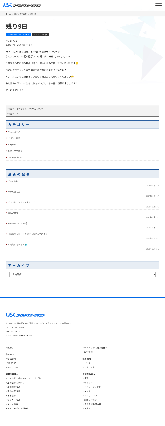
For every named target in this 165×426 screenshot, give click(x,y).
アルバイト (90, 367)
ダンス (88, 391)
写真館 (88, 408)
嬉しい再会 (13, 212)
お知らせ (12, 144)
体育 (86, 378)
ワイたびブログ (15, 157)
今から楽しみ (14, 191)
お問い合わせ (91, 399)
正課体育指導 (14, 386)
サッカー (89, 382)
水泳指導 (12, 395)
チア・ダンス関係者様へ (96, 347)
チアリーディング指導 (18, 408)
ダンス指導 (13, 404)
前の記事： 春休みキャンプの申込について (25, 108)
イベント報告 (14, 138)
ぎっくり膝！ (14, 181)
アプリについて (92, 395)
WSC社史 (12, 362)
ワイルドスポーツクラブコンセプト (24, 378)
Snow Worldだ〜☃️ (17, 223)
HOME (10, 347)
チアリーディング (93, 386)
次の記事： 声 (12, 113)
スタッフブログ (20, 14)
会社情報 (12, 358)
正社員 (88, 362)
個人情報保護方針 (93, 404)
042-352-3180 (17, 327)
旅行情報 (89, 351)
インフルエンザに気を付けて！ (22, 202)
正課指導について (16, 382)
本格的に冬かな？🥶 (17, 244)
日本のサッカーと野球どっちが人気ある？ (28, 233)
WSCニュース (14, 131)
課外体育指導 (14, 391)
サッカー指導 (14, 399)
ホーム (8, 14)
